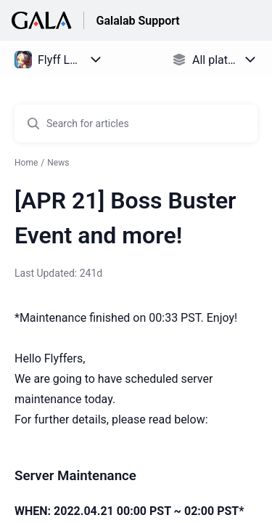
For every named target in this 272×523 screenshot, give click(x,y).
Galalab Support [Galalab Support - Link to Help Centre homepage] (137, 21)
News (58, 163)
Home (26, 163)
